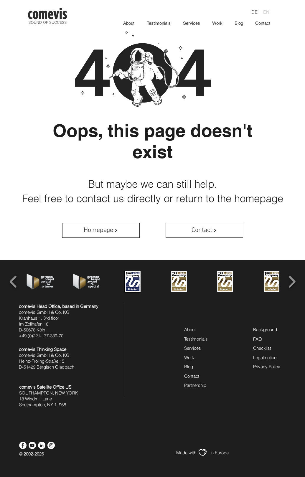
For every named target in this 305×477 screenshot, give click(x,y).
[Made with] (186, 452)
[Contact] (204, 230)
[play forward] (292, 281)
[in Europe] (219, 452)
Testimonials (196, 339)
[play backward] (13, 281)
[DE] (254, 11)
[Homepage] (101, 230)
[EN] (266, 11)
